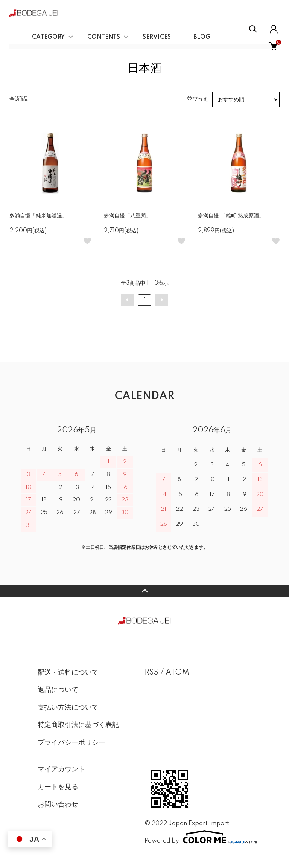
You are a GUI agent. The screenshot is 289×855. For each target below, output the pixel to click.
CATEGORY (48, 37)
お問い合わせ (58, 804)
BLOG (201, 37)
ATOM (177, 672)
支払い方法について (68, 707)
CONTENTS (103, 37)
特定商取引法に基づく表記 (78, 725)
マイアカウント (61, 769)
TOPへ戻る (144, 591)
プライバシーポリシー (71, 743)
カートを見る (58, 787)
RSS (151, 672)
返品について (58, 690)
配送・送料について (68, 672)
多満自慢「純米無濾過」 (38, 216)
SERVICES (157, 37)
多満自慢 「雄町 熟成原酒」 (231, 216)
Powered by (197, 837)
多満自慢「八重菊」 (127, 216)
